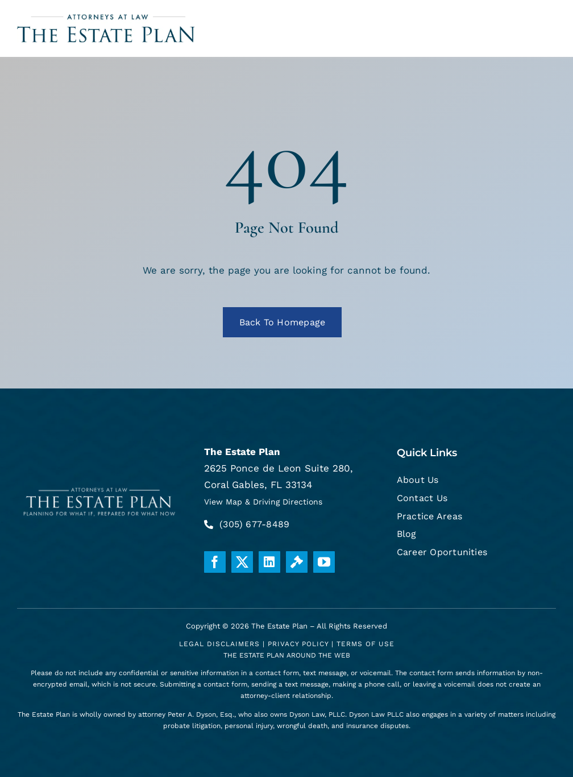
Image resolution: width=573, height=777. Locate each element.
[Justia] (297, 562)
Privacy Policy (298, 644)
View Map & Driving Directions (263, 501)
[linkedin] (269, 562)
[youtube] (324, 562)
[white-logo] (99, 487)
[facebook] (215, 562)
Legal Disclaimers (219, 644)
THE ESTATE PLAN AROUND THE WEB (286, 655)
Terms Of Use (366, 644)
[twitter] (242, 562)
